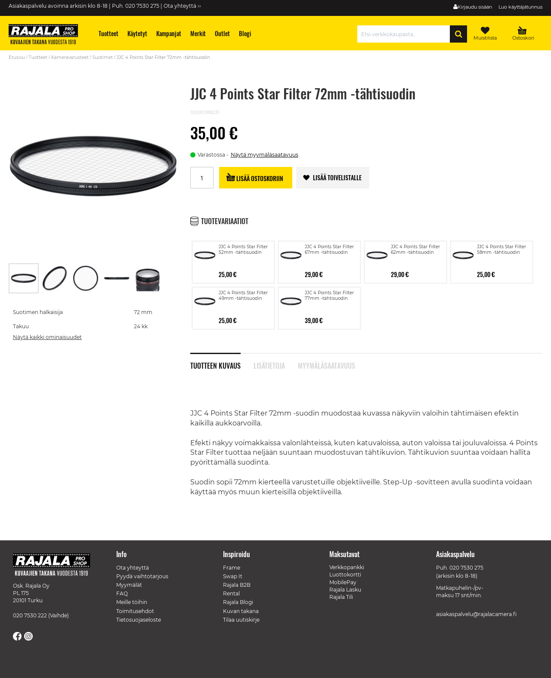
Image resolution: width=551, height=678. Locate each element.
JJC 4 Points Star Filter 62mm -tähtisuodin (415, 236)
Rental (231, 588)
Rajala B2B (237, 579)
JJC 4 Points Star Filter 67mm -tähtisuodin (329, 236)
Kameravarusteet (70, 57)
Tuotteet (38, 57)
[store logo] (47, 35)
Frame (231, 562)
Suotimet (103, 57)
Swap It (232, 570)
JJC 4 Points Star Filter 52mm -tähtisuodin (243, 236)
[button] (55, 265)
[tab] (222, 348)
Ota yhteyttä (132, 562)
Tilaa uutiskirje (241, 614)
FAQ (122, 588)
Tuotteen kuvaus (215, 352)
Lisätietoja (269, 352)
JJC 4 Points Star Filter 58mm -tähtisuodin (501, 236)
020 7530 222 (30, 610)
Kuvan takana (241, 605)
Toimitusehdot (135, 605)
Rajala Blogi (238, 596)
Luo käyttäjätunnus (520, 7)
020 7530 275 (466, 562)
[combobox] (405, 34)
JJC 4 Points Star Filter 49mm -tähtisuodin (243, 282)
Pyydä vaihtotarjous (142, 570)
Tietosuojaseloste (138, 614)
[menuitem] (108, 33)
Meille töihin (131, 596)
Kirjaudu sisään (475, 7)
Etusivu (17, 57)
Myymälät (129, 579)
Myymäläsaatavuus (326, 352)
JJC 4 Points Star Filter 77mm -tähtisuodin (329, 282)
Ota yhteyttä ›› (182, 6)
